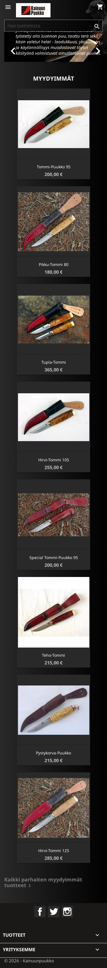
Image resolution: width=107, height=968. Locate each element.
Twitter (53, 911)
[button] (11, 47)
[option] (53, 47)
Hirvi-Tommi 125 (53, 850)
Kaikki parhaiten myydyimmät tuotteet (43, 883)
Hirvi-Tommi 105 (53, 459)
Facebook (40, 911)
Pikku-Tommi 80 (53, 264)
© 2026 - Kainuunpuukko (29, 960)
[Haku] (53, 26)
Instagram (67, 911)
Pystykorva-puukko (53, 753)
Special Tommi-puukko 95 (53, 557)
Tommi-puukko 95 (53, 166)
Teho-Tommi (53, 655)
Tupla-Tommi (53, 362)
